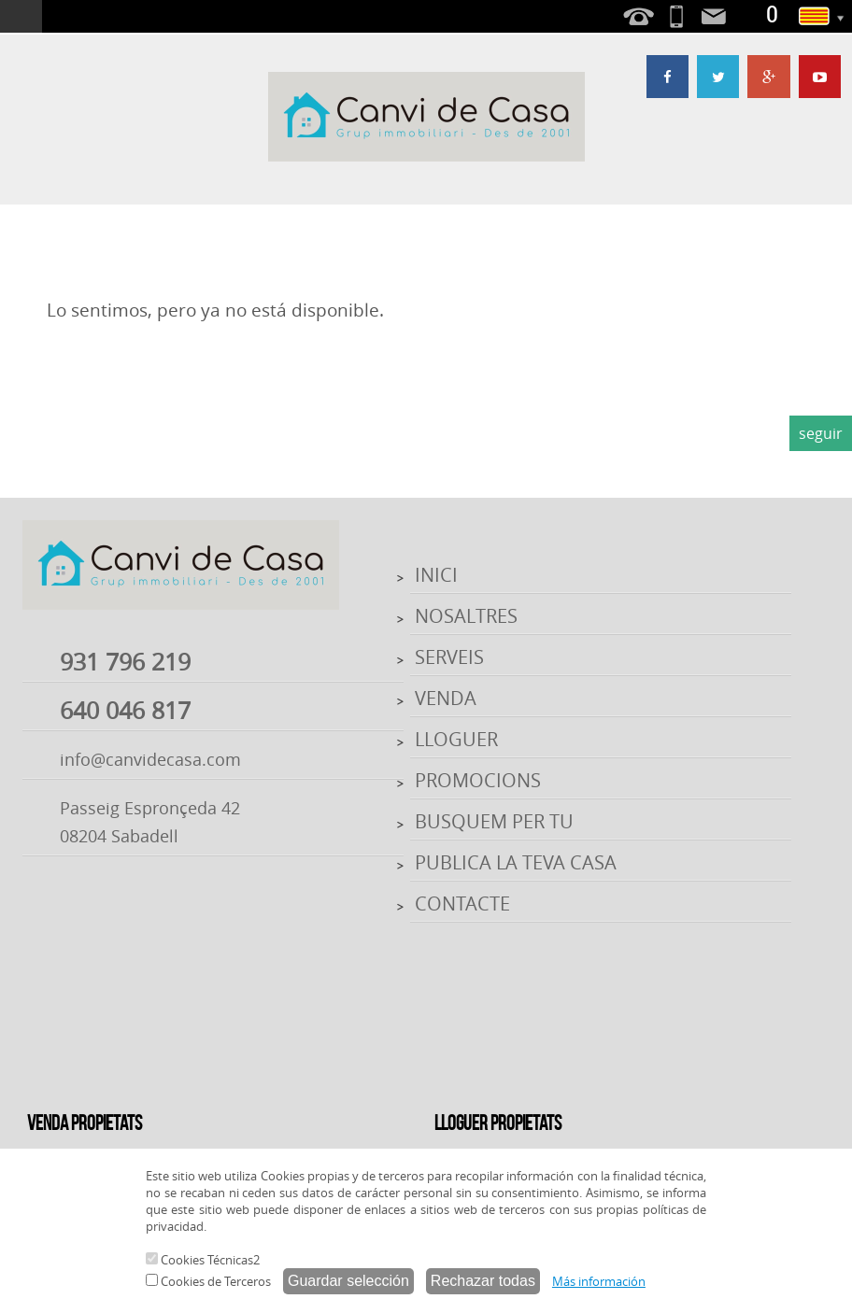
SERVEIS (449, 657)
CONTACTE (462, 903)
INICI (436, 574)
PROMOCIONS (478, 780)
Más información (599, 1281)
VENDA (445, 698)
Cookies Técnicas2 (203, 1259)
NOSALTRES (466, 615)
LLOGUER (456, 739)
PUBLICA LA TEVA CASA (516, 862)
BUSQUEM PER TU (494, 821)
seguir (821, 433)
